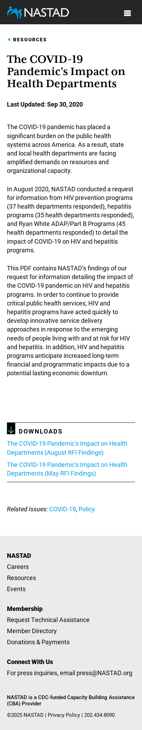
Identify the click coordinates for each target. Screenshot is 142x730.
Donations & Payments (38, 642)
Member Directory (32, 631)
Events (16, 589)
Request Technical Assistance (48, 619)
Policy (87, 509)
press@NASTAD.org (104, 673)
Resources (30, 39)
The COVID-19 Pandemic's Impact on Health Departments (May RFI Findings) (67, 468)
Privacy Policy (64, 714)
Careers (18, 566)
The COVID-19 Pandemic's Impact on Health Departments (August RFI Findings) (67, 447)
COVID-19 (62, 509)
